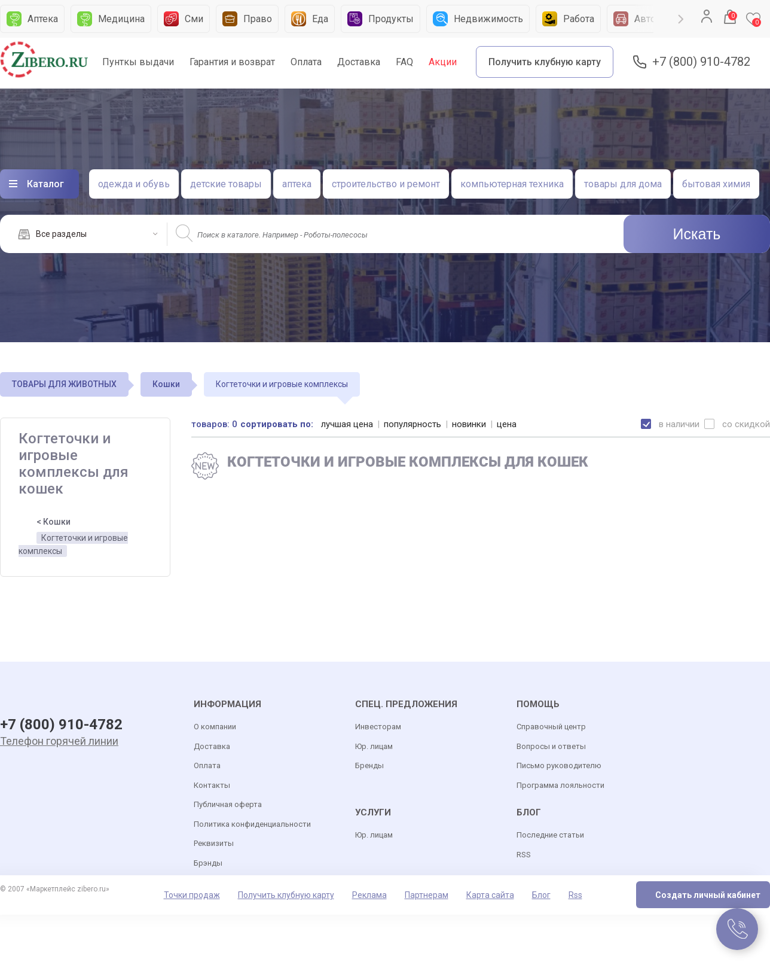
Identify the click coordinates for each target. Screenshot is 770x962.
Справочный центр (551, 726)
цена (507, 424)
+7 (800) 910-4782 (701, 62)
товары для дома (623, 184)
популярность (412, 424)
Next (681, 19)
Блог (541, 895)
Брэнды (208, 863)
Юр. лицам (374, 746)
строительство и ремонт (386, 184)
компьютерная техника (512, 184)
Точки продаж (192, 895)
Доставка (358, 62)
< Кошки (53, 521)
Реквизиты (214, 843)
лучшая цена (347, 424)
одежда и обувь (134, 184)
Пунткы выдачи (138, 62)
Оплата (306, 62)
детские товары (226, 184)
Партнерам (426, 895)
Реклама (369, 895)
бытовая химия (716, 184)
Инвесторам (378, 726)
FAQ (404, 62)
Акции (443, 62)
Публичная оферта (228, 804)
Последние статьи (550, 834)
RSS (524, 854)
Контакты (212, 785)
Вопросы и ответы (551, 746)
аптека (296, 184)
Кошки (166, 384)
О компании (215, 726)
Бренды (369, 765)
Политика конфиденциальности (252, 824)
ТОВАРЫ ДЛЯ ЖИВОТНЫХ (64, 384)
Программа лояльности (560, 785)
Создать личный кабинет (707, 895)
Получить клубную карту (544, 62)
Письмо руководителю (559, 765)
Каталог (45, 184)
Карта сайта (490, 895)
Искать (697, 234)
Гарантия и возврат (232, 62)
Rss (575, 895)
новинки (469, 424)
